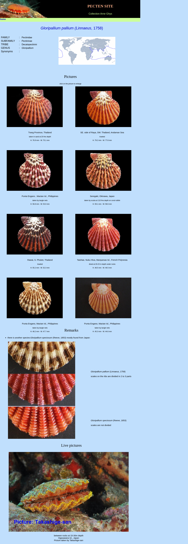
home (3, 19)
